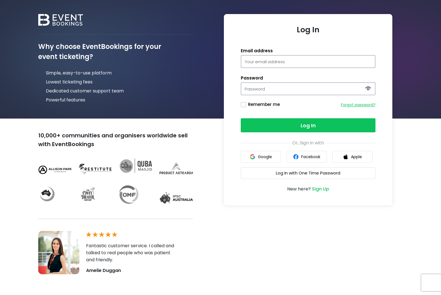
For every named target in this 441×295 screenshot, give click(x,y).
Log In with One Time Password (308, 173)
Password (252, 78)
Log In (308, 125)
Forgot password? (358, 105)
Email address (257, 50)
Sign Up (320, 189)
